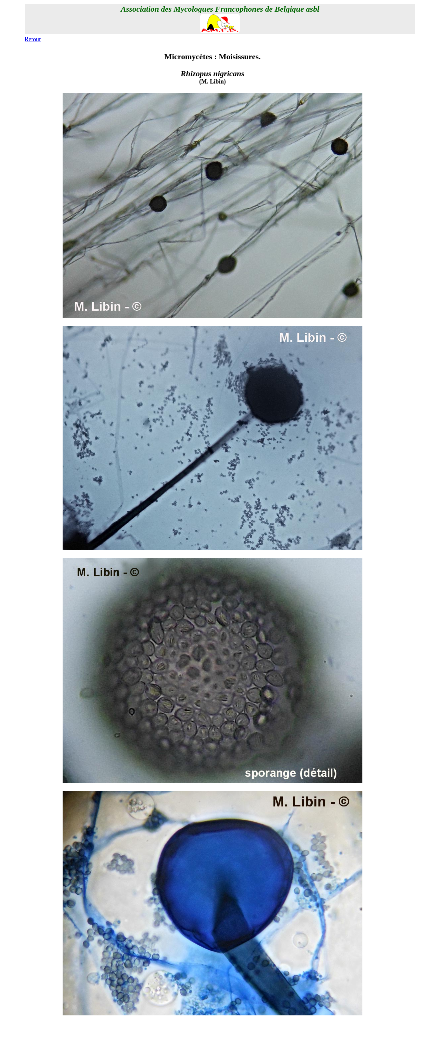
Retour (33, 39)
